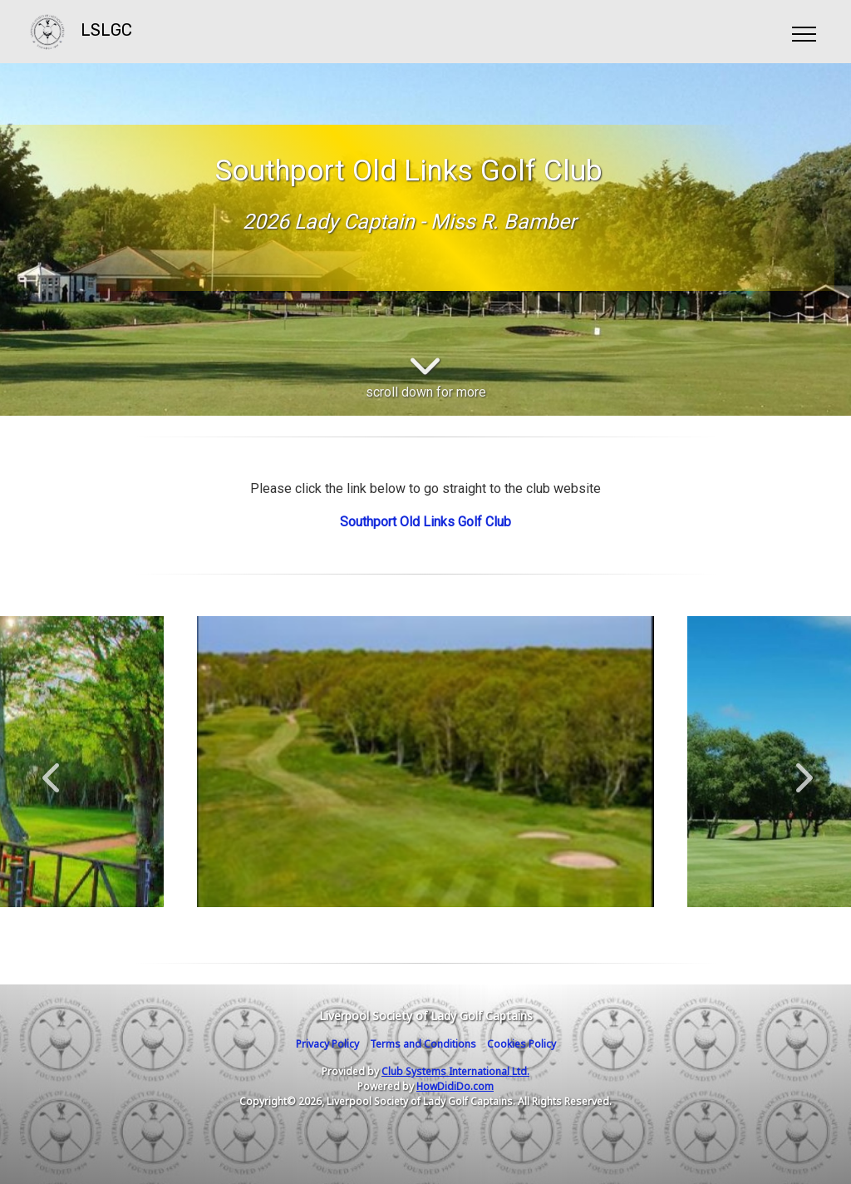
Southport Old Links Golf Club (425, 522)
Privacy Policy (327, 1044)
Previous (50, 769)
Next (800, 769)
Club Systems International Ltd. (455, 1071)
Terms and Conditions (423, 1044)
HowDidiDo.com (455, 1086)
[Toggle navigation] (803, 31)
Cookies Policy (521, 1044)
